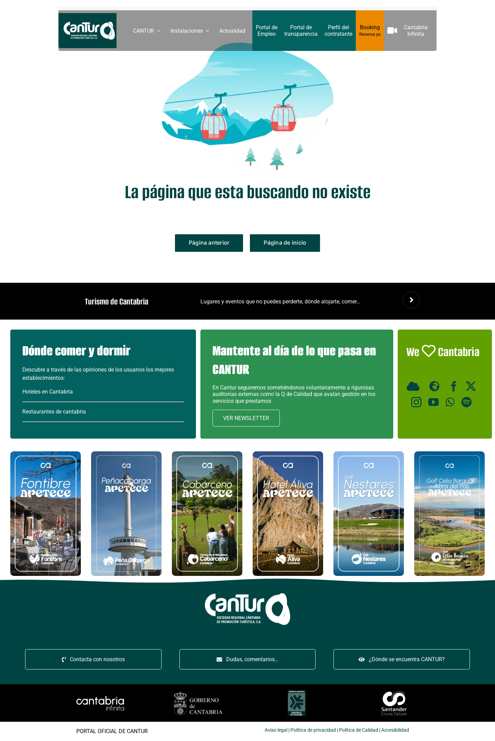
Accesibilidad (173, 730)
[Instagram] (416, 402)
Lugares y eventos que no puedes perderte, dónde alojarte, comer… (280, 301)
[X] (471, 386)
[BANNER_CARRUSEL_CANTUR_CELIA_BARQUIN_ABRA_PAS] (449, 454)
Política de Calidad (136, 730)
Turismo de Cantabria (116, 301)
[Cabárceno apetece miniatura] (207, 454)
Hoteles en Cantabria (47, 391)
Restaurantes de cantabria (54, 411)
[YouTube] (433, 402)
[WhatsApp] (450, 402)
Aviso (48, 730)
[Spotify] (466, 402)
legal (59, 730)
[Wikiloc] (435, 386)
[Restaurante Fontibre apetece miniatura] (45, 454)
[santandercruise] (172, 691)
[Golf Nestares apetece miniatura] (368, 454)
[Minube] (414, 386)
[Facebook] (454, 386)
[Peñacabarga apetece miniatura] (126, 454)
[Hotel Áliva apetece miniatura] (288, 454)
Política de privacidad (90, 730)
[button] (15, 513)
